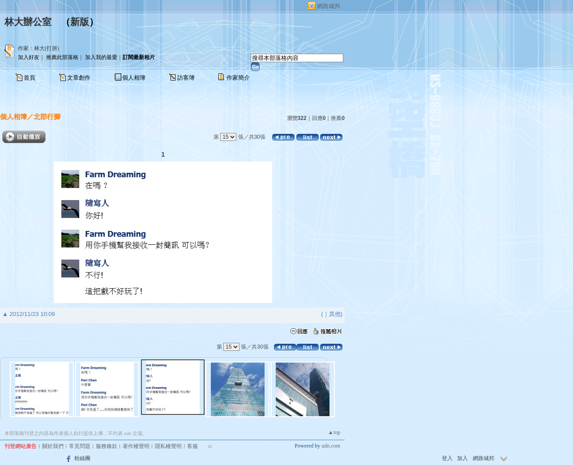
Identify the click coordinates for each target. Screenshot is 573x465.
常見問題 (79, 446)
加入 (462, 458)
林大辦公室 (27, 22)
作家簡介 (238, 77)
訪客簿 (186, 77)
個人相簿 (133, 77)
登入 (447, 458)
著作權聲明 (136, 446)
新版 (79, 22)
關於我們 (53, 446)
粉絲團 (82, 458)
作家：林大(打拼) (38, 48)
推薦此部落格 (62, 57)
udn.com (330, 446)
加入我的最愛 (101, 57)
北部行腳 (47, 116)
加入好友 (28, 57)
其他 (335, 314)
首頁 (29, 77)
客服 (192, 446)
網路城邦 (328, 6)
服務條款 (106, 446)
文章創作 (78, 77)
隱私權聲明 (168, 446)
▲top (334, 432)
